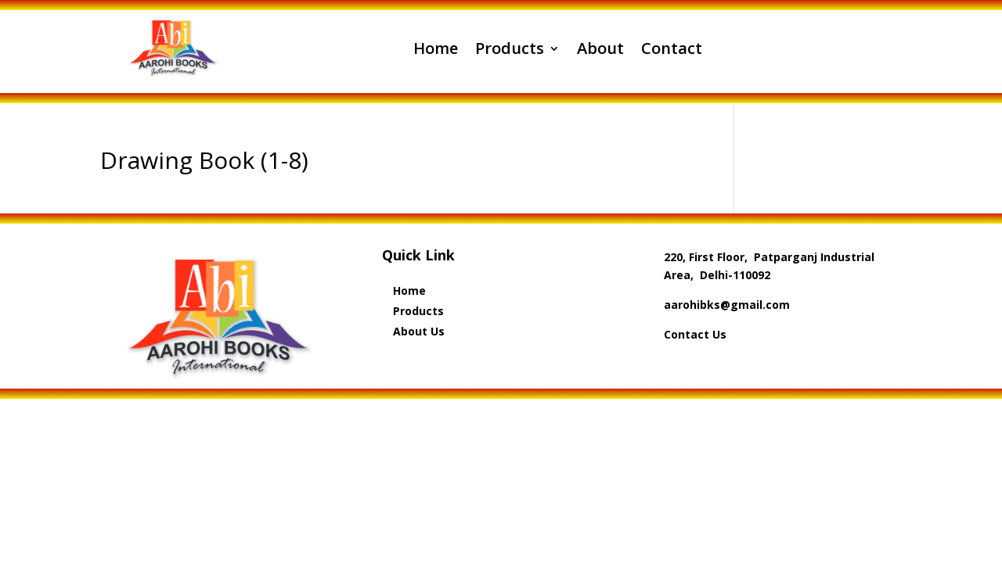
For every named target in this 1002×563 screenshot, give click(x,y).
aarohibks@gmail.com (727, 304)
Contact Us (695, 334)
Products (509, 48)
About (600, 48)
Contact (671, 48)
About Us (419, 331)
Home (435, 48)
